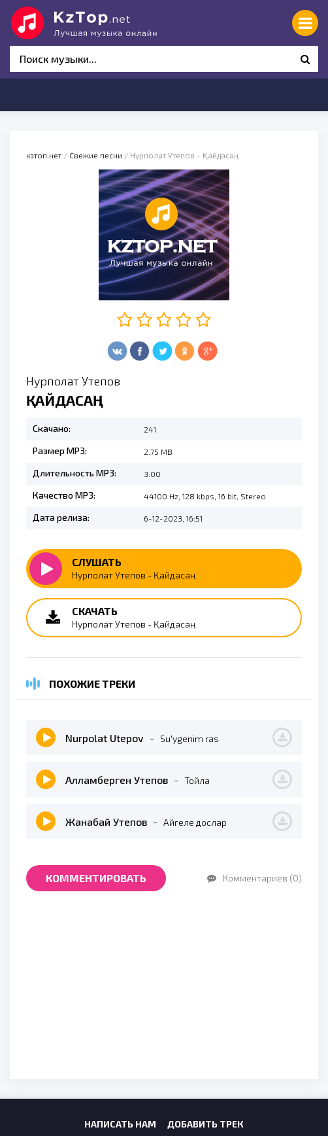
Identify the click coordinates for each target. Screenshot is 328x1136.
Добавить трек (205, 1123)
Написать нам (120, 1123)
